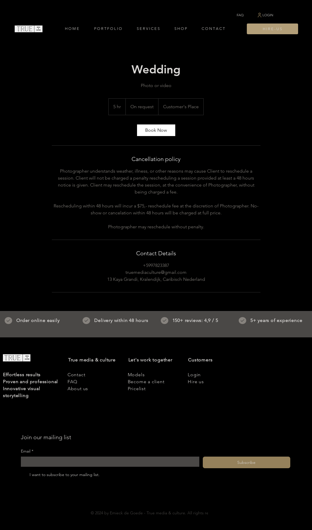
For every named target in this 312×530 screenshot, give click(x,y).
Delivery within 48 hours (121, 320)
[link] (156, 130)
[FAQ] (240, 15)
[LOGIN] (265, 15)
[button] (108, 28)
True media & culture (92, 360)
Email (27, 451)
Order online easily (37, 320)
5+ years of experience (276, 320)
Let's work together (150, 360)
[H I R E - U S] (272, 28)
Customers (200, 360)
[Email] (108, 462)
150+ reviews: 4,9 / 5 (195, 320)
